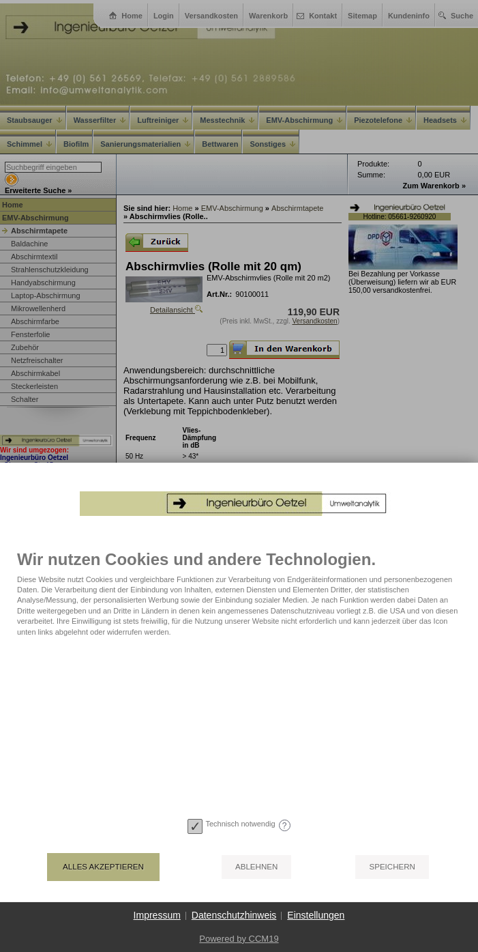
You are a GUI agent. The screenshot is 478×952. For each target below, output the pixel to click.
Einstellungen (315, 915)
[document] (239, 670)
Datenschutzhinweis (234, 915)
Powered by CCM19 (238, 939)
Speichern (392, 867)
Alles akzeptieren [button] (103, 867)
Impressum (157, 915)
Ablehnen (256, 867)
